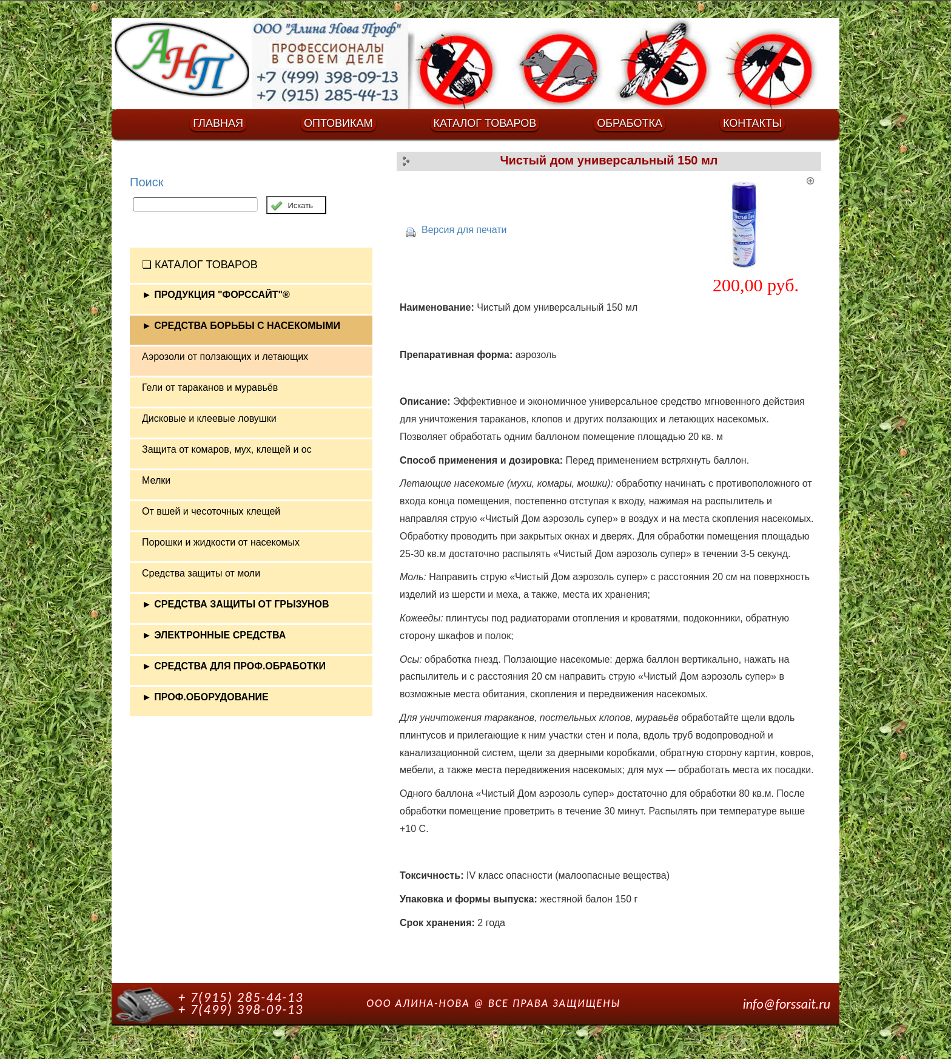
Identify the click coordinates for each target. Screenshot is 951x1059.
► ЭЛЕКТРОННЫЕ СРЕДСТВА (214, 635)
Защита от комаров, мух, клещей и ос (227, 449)
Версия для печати (464, 230)
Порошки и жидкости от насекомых (221, 542)
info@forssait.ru (786, 1004)
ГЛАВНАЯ (218, 123)
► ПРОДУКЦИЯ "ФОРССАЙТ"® (216, 294)
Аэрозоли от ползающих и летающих (225, 356)
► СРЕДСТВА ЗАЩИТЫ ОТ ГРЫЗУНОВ (235, 604)
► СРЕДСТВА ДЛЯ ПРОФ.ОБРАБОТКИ (234, 666)
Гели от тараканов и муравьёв (210, 387)
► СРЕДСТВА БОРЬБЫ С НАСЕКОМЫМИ (241, 325)
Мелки (156, 480)
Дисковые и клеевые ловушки (209, 418)
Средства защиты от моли (201, 573)
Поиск (146, 182)
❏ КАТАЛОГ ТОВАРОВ (200, 265)
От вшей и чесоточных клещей (211, 511)
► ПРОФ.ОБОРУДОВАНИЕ (205, 697)
